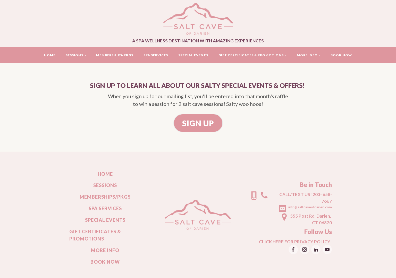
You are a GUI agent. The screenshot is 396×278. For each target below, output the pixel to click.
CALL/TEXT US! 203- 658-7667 (305, 198)
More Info (307, 55)
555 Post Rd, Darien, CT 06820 (311, 219)
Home (49, 55)
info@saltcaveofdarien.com (310, 207)
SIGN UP (198, 123)
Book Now (341, 55)
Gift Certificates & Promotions (251, 55)
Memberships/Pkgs (114, 55)
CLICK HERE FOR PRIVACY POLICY (295, 241)
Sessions (74, 55)
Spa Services (156, 55)
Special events (193, 55)
